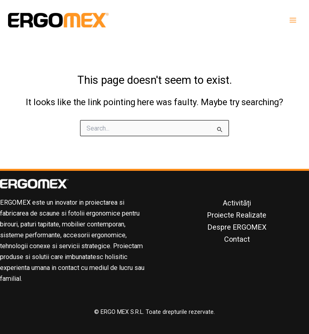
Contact (237, 239)
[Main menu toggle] (293, 20)
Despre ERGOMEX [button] (237, 227)
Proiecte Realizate (236, 215)
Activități (237, 203)
